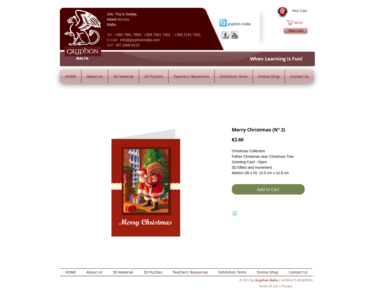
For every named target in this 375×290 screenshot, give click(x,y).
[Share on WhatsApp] (235, 213)
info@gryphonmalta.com (140, 40)
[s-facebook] (225, 35)
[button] (297, 22)
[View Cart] (295, 30)
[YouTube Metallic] (234, 35)
